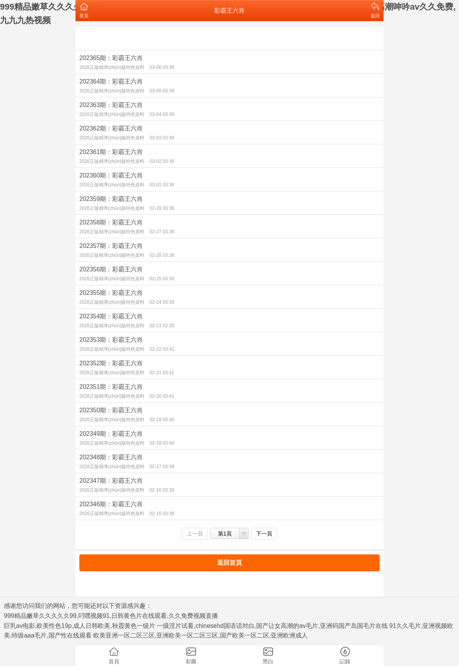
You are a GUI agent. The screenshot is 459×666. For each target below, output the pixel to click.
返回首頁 (229, 562)
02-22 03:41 (161, 349)
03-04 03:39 (161, 114)
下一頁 (264, 533)
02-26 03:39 (161, 255)
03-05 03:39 (161, 91)
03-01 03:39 (161, 184)
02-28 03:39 (161, 208)
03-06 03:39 (161, 67)
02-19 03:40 (161, 419)
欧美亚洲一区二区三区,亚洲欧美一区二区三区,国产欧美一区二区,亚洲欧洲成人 (200, 635)
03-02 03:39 (161, 161)
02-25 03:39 (161, 278)
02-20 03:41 (161, 396)
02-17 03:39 (161, 466)
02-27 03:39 (161, 231)
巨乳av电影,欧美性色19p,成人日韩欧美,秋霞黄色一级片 (79, 625)
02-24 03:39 (161, 302)
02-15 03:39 (161, 513)
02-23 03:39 (161, 325)
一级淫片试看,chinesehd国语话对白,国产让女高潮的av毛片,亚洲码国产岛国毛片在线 (272, 625)
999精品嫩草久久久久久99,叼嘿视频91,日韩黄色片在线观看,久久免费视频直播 (111, 615)
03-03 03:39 (161, 138)
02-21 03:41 (161, 372)
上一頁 (195, 533)
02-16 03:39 (161, 490)
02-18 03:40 (161, 443)
